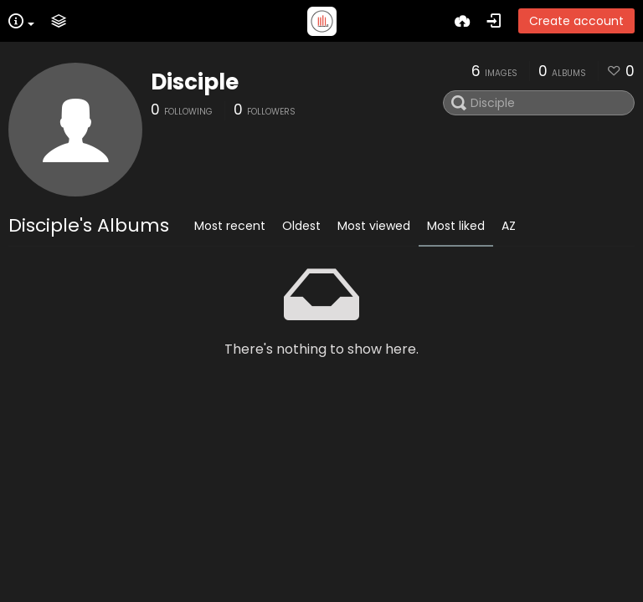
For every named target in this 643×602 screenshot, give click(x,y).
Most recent (229, 225)
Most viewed (373, 225)
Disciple (195, 82)
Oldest (301, 225)
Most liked (456, 225)
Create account (576, 21)
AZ (509, 225)
